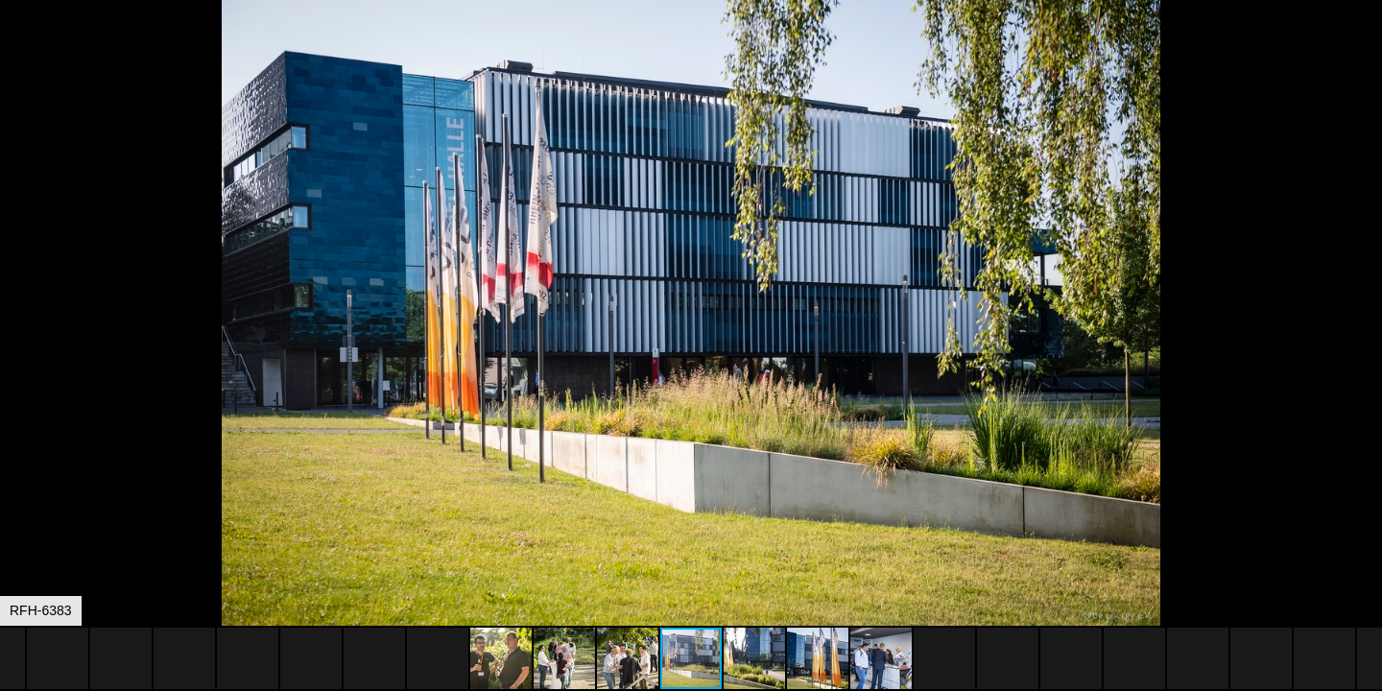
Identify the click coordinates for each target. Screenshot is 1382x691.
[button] (1364, 50)
